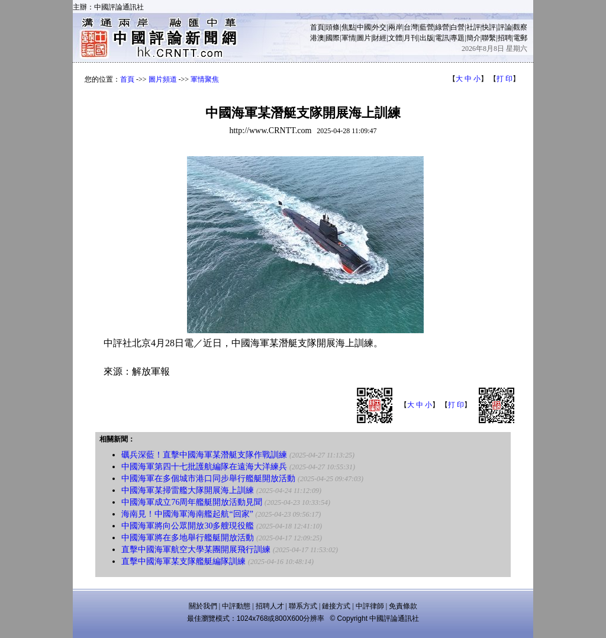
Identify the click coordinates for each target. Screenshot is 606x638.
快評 (489, 27)
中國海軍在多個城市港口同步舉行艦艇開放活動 (208, 478)
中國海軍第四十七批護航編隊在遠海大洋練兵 (204, 466)
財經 (379, 38)
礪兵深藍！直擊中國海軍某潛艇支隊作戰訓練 (204, 454)
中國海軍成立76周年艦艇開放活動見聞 (191, 502)
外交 (379, 27)
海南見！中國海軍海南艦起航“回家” (187, 514)
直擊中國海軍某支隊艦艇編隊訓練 (183, 561)
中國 (364, 27)
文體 (395, 38)
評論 (505, 27)
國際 (332, 38)
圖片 (364, 38)
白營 (457, 27)
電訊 (442, 38)
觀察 (520, 27)
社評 (473, 27)
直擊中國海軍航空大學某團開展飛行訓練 (195, 549)
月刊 (411, 38)
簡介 (473, 38)
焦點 (348, 27)
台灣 (411, 27)
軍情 (348, 38)
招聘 (505, 38)
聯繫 (489, 38)
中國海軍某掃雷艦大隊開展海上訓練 (187, 490)
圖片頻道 (163, 79)
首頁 (317, 27)
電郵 (520, 38)
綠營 (442, 27)
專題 (457, 38)
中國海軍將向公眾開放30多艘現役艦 (187, 525)
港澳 (317, 38)
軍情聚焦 (205, 79)
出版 (427, 38)
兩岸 (395, 27)
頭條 (332, 27)
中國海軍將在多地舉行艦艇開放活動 (187, 537)
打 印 (504, 79)
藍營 (427, 27)
